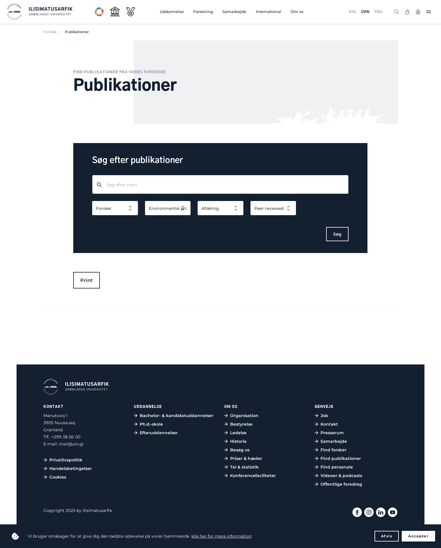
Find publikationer (340, 458)
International (268, 11)
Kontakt (329, 424)
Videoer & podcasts (341, 475)
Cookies (57, 477)
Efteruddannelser (159, 432)
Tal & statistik (244, 467)
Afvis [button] (387, 536)
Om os (297, 11)
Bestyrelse (241, 424)
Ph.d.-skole (151, 424)
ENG (378, 12)
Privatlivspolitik (65, 460)
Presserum (332, 432)
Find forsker (333, 450)
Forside (50, 32)
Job (324, 415)
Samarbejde (234, 11)
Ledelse (238, 432)
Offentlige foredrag (341, 484)
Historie (238, 441)
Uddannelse (172, 11)
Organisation (244, 415)
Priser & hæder (246, 458)
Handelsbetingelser (70, 468)
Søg (337, 234)
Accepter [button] (418, 536)
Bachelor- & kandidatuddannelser (177, 415)
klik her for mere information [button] (221, 536)
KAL (353, 12)
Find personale (336, 467)
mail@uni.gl (71, 444)
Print (86, 280)
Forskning (203, 11)
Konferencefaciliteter (253, 475)
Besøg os (240, 450)
